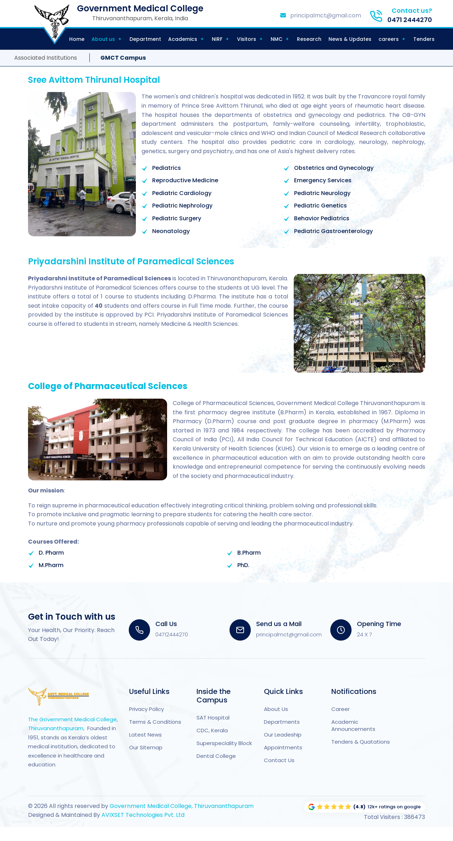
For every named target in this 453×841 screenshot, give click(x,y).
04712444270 (171, 634)
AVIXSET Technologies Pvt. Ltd (142, 815)
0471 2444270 (409, 19)
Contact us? (412, 10)
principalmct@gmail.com (320, 15)
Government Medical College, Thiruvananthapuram (182, 806)
